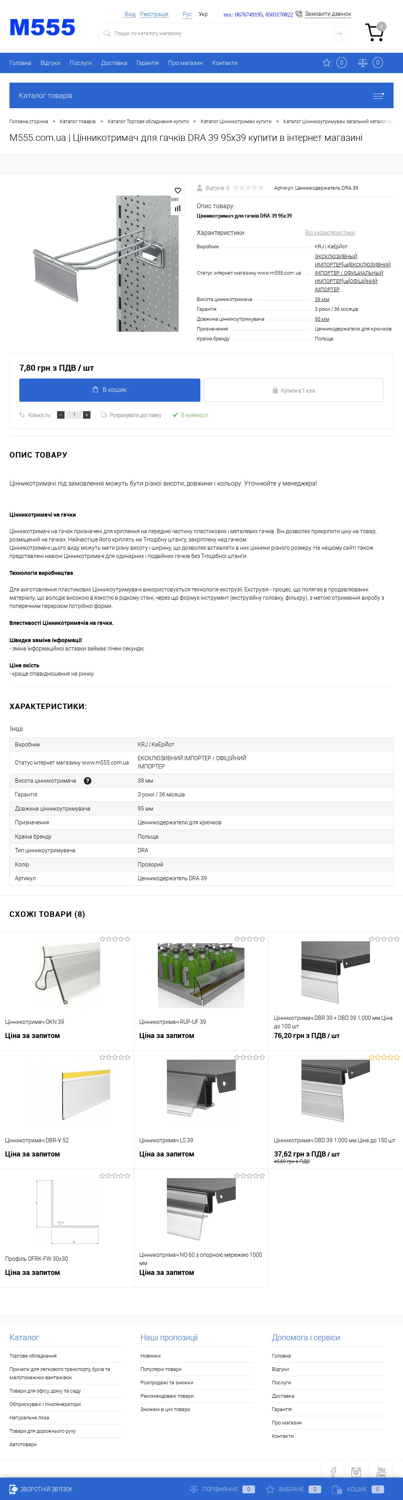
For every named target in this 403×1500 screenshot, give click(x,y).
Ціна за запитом (32, 1030)
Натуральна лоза (29, 1412)
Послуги (81, 63)
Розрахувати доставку (131, 415)
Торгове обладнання (33, 1350)
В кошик (109, 389)
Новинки (150, 1350)
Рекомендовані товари (167, 1390)
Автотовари (23, 1438)
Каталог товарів (201, 95)
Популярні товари (160, 1363)
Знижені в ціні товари (165, 1403)
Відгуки (50, 63)
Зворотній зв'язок (41, 1489)
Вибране (293, 1489)
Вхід (130, 14)
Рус (187, 14)
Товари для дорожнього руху (42, 1425)
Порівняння (222, 1489)
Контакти (224, 63)
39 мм (322, 299)
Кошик (358, 1489)
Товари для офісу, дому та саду (45, 1385)
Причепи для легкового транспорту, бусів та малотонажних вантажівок (59, 1367)
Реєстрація (154, 14)
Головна (20, 63)
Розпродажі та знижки (166, 1377)
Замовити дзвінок (328, 14)
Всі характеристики (330, 232)
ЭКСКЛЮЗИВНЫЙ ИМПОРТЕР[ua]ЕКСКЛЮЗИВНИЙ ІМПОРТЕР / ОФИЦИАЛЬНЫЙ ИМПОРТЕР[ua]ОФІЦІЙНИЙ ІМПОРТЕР (353, 272)
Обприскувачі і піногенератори (45, 1398)
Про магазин (185, 63)
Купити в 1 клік (294, 390)
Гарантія (148, 63)
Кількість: (39, 415)
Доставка (114, 63)
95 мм (322, 319)
